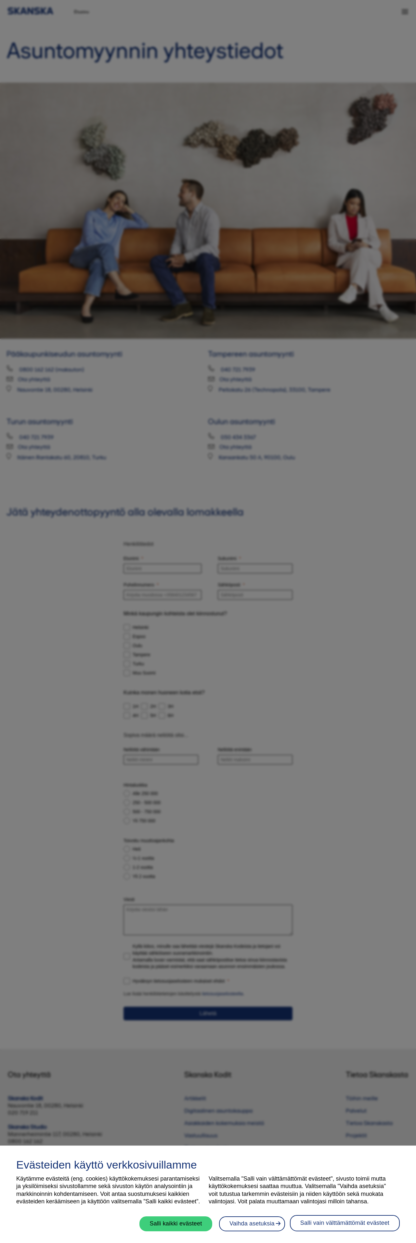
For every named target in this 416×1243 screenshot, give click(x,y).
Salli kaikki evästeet (177, 1223)
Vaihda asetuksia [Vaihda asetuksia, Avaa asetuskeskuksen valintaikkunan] (366, 1223)
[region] (208, 1194)
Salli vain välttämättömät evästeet (273, 1223)
